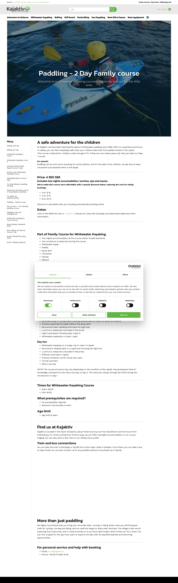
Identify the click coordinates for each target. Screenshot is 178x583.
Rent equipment (136, 17)
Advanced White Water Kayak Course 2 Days (15, 167)
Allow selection (89, 315)
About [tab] (125, 274)
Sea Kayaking (98, 17)
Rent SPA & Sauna (116, 17)
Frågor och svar (32, 2)
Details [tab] (89, 274)
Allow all (123, 315)
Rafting (58, 17)
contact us (70, 213)
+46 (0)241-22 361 (19, 2)
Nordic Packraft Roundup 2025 (16, 237)
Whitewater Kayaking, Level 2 (17, 161)
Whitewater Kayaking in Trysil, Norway (16, 219)
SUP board (69, 17)
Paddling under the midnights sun (14, 213)
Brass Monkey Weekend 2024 (16, 225)
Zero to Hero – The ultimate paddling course (17, 207)
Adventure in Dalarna (17, 17)
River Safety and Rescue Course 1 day (16, 231)
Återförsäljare (44, 2)
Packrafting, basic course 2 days (17, 179)
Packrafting (83, 17)
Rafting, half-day (13, 146)
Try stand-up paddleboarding (13, 197)
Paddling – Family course (16, 202)
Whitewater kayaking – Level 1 (15, 155)
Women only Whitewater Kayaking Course (16, 173)
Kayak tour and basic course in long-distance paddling (17, 191)
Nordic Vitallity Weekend (16, 242)
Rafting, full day (13, 150)
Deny (54, 315)
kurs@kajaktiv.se (56, 551)
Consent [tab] (53, 274)
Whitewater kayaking (41, 17)
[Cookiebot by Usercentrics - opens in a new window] (130, 266)
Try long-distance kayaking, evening (17, 185)
